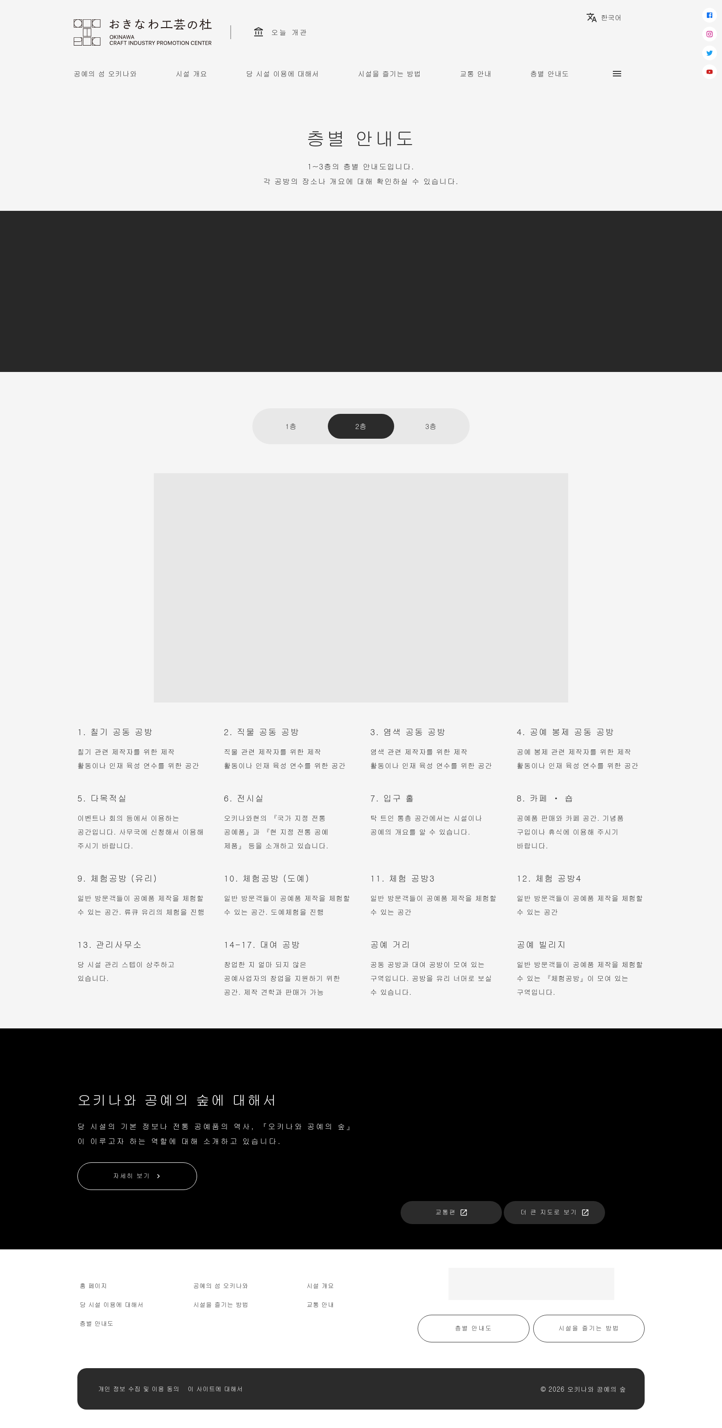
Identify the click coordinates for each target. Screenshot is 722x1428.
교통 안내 (476, 73)
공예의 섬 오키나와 (105, 73)
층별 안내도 (550, 73)
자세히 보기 (137, 1175)
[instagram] (709, 34)
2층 (361, 426)
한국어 (604, 17)
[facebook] (709, 15)
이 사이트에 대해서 (215, 1388)
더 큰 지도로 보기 (554, 1211)
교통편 (452, 1211)
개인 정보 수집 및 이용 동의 (139, 1388)
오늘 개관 (280, 32)
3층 (431, 426)
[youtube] (709, 71)
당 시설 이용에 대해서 (282, 73)
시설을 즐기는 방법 (389, 73)
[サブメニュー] (617, 73)
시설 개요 (192, 73)
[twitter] (709, 53)
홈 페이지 (93, 1285)
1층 (291, 426)
